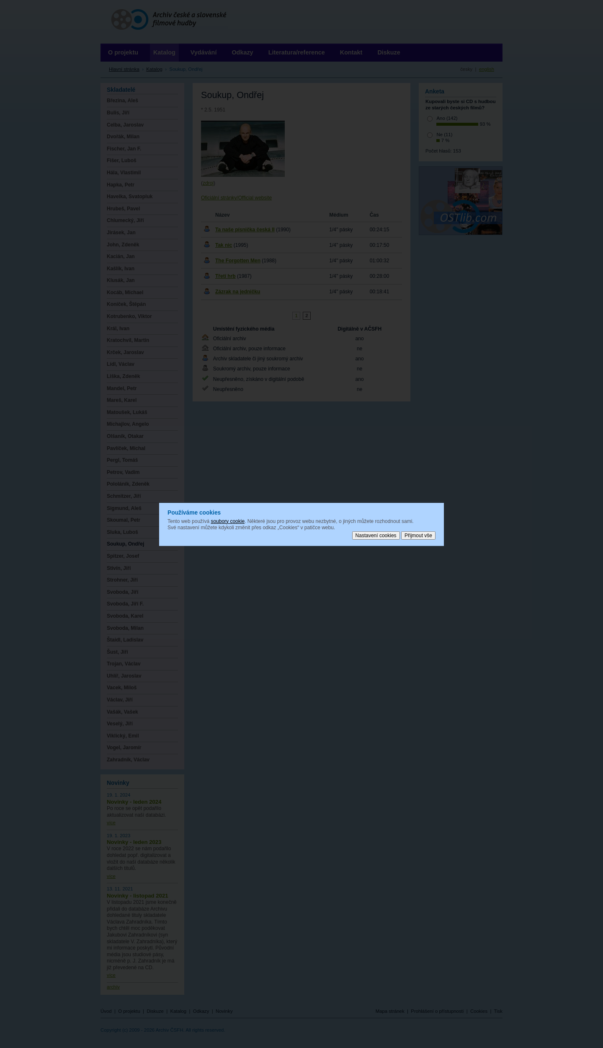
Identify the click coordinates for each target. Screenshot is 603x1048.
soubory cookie (228, 521)
